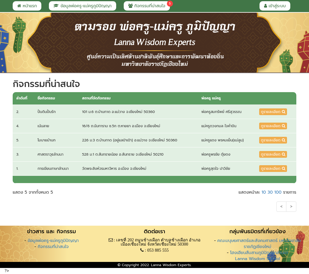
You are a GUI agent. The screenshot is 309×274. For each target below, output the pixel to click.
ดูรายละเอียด (273, 111)
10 (264, 192)
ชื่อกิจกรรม (46, 98)
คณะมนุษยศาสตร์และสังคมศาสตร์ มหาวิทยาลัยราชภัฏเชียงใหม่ (259, 243)
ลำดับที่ (21, 98)
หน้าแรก (27, 6)
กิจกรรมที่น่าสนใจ (149, 5)
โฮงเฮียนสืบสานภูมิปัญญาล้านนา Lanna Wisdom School (259, 256)
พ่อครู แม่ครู (211, 98)
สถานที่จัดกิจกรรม (96, 98)
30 (269, 192)
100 (278, 192)
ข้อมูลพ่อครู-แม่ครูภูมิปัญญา (82, 6)
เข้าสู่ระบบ (275, 6)
